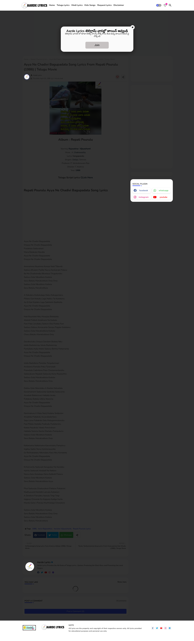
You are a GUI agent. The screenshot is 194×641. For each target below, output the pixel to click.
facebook (143, 190)
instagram (144, 197)
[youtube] (161, 628)
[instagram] (165, 628)
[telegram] (169, 628)
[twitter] (157, 628)
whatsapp (163, 190)
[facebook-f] (152, 628)
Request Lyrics (104, 5)
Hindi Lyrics (77, 5)
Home (52, 5)
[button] (158, 5)
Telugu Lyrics (63, 5)
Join (96, 45)
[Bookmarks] (165, 5)
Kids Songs (89, 5)
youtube (163, 197)
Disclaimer (118, 5)
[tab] (52, 5)
